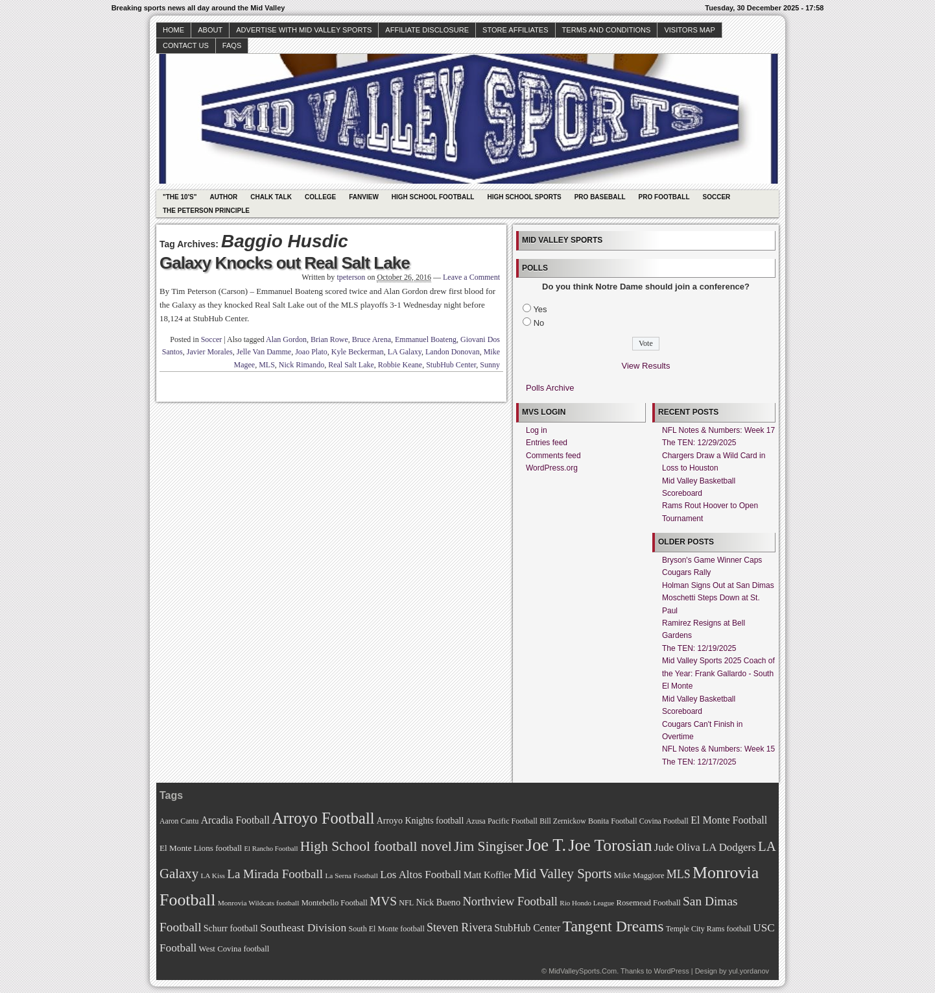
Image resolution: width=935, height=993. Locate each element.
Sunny (490, 364)
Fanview (364, 197)
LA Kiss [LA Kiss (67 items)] (212, 875)
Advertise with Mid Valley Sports (304, 30)
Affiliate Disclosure (427, 30)
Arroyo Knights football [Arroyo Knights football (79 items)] (420, 821)
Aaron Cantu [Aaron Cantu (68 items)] (179, 821)
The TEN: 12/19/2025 (699, 648)
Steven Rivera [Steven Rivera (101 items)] (459, 927)
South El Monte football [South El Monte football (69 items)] (386, 928)
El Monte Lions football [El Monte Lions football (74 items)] (201, 848)
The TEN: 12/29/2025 (699, 442)
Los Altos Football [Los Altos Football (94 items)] (420, 874)
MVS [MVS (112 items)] (383, 901)
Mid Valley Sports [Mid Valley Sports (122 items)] (562, 873)
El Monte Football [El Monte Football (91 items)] (729, 820)
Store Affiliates (515, 30)
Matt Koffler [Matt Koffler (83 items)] (488, 875)
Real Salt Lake (351, 364)
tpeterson (351, 277)
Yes (540, 309)
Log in (536, 430)
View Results (646, 366)
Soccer (717, 197)
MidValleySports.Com (583, 971)
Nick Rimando (301, 364)
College (320, 197)
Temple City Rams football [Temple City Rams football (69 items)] (708, 928)
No (539, 323)
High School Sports (524, 197)
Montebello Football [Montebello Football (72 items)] (335, 902)
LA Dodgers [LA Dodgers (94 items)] (729, 847)
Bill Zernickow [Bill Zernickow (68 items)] (562, 821)
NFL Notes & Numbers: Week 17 (718, 430)
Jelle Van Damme (264, 351)
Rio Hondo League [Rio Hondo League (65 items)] (587, 903)
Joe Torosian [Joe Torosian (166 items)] (610, 845)
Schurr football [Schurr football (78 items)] (231, 928)
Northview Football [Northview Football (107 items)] (510, 901)
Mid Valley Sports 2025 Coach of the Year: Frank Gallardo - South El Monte (718, 673)
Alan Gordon (286, 339)
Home (173, 30)
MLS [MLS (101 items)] (679, 874)
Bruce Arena (371, 339)
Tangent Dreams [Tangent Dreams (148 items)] (613, 926)
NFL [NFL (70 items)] (406, 902)
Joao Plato (311, 351)
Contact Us (186, 45)
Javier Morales (210, 351)
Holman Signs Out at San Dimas (718, 585)
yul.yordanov (749, 971)
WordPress (671, 971)
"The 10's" (179, 197)
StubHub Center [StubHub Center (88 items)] (527, 927)
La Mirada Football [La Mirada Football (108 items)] (275, 874)
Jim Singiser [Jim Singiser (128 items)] (488, 846)
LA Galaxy (404, 351)
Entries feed (546, 442)
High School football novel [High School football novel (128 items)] (376, 846)
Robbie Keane (400, 364)
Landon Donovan (452, 351)
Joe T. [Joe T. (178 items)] (546, 845)
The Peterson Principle (206, 210)
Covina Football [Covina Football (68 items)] (664, 821)
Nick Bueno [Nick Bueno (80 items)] (438, 902)
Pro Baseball (600, 197)
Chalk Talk (271, 197)
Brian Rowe (329, 339)
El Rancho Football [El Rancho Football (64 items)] (271, 848)
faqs (231, 45)
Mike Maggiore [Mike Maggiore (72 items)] (639, 875)
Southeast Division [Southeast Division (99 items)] (303, 927)
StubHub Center (451, 364)
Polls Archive (550, 388)
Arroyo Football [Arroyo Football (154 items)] (323, 818)
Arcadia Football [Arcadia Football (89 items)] (235, 820)
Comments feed (553, 455)
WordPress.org (552, 467)
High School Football (433, 197)
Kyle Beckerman (357, 351)
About (210, 30)
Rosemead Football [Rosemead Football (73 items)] (648, 902)
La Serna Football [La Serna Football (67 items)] (351, 875)
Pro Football (664, 197)
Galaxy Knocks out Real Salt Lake (285, 263)
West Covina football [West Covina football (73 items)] (234, 948)
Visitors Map (689, 30)
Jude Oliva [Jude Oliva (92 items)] (677, 847)
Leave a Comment (471, 277)
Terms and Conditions (606, 30)
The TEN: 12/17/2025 (699, 761)
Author (223, 197)
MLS (267, 364)
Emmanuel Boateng (425, 339)
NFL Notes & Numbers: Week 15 (718, 749)
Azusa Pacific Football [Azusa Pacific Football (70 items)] (502, 821)
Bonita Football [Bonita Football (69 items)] (612, 821)
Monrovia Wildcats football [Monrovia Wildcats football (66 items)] (259, 903)
